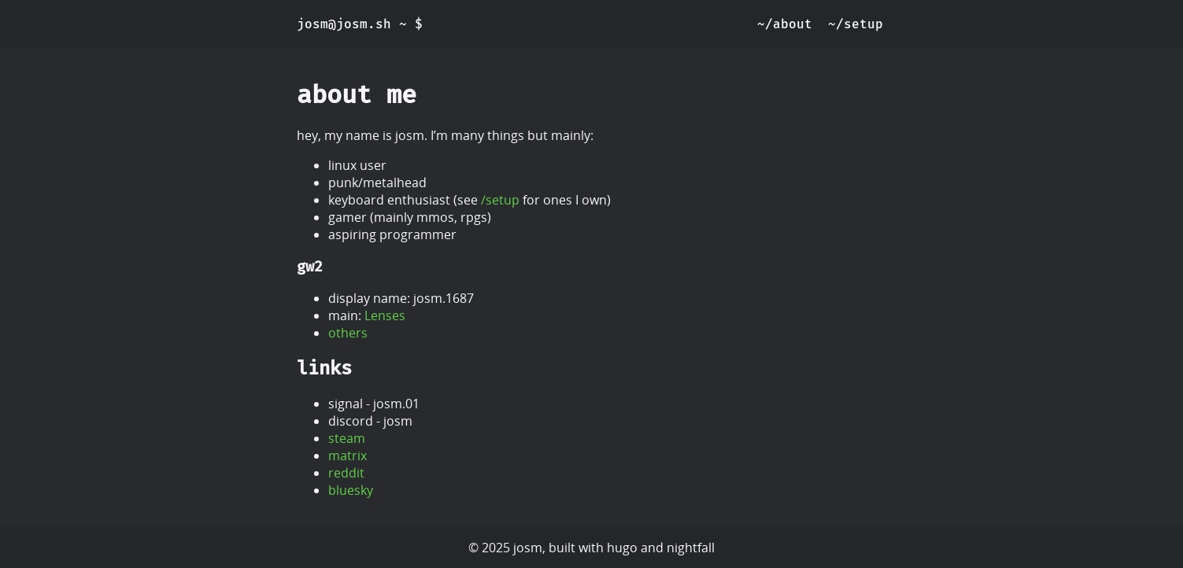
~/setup (855, 24)
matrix (347, 455)
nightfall (691, 547)
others (348, 332)
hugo (622, 547)
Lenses (384, 315)
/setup (500, 199)
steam (346, 438)
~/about (784, 24)
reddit (346, 472)
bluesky (350, 490)
